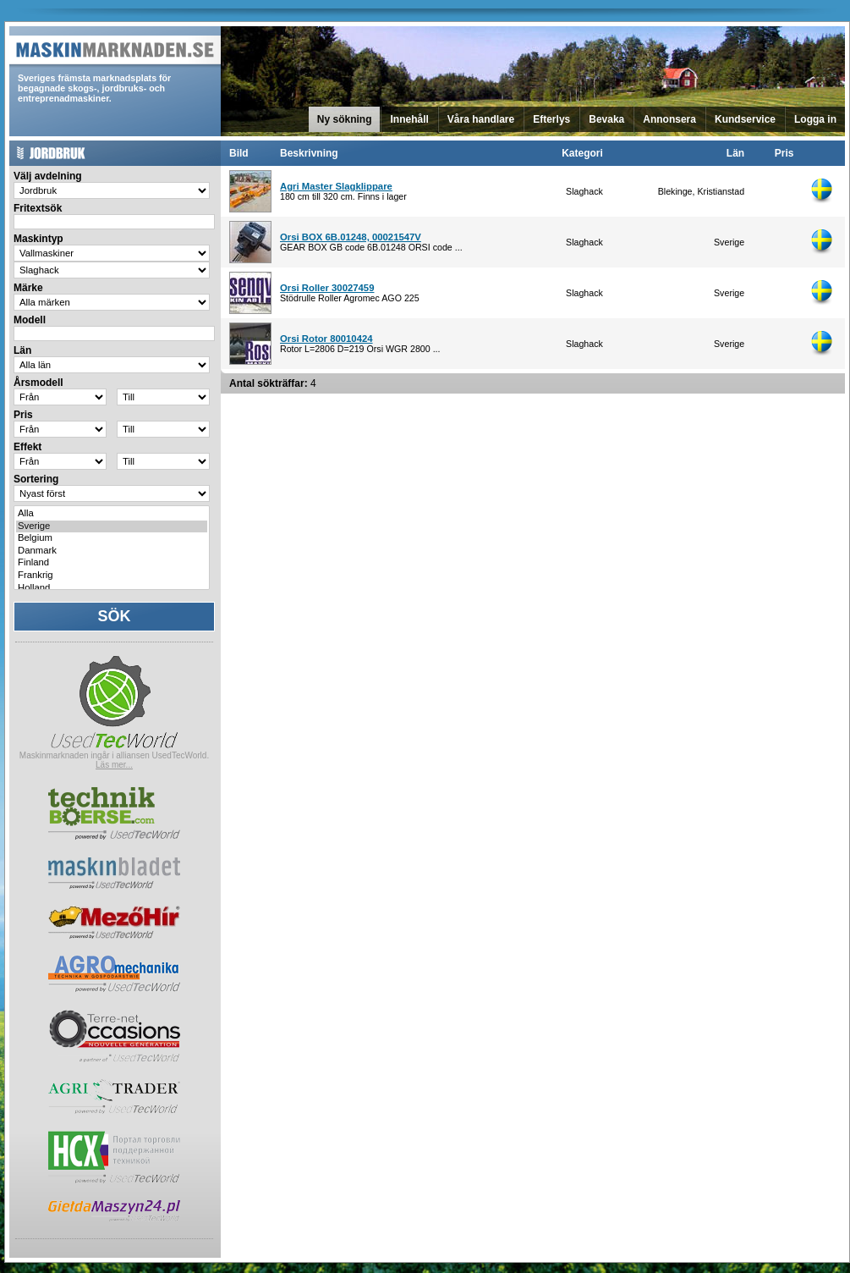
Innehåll (409, 119)
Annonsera (669, 119)
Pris (784, 153)
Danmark (111, 551)
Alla (111, 514)
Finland (111, 563)
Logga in (815, 119)
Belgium (111, 538)
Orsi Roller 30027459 (327, 288)
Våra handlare (480, 119)
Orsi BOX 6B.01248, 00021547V (350, 237)
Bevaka (606, 119)
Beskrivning (309, 153)
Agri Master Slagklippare (336, 186)
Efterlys (551, 119)
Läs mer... (114, 764)
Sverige (111, 527)
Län (735, 153)
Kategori (582, 153)
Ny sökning (344, 119)
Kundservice (745, 119)
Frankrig (111, 576)
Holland (111, 588)
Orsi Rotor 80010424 (326, 338)
